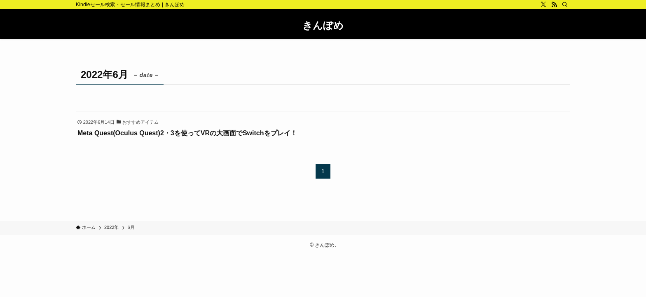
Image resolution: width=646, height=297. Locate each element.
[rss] (554, 4)
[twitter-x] (543, 4)
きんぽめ (323, 26)
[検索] (564, 4)
